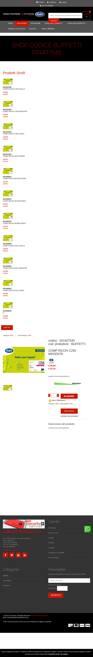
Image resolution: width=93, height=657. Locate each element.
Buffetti (5, 576)
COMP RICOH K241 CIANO (13, 289)
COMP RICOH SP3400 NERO (14, 222)
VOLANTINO (22, 23)
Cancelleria (7, 581)
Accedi (50, 538)
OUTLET (33, 29)
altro (11, 335)
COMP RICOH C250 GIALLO (14, 88)
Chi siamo (52, 528)
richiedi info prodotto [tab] (69, 416)
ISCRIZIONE (35, 23)
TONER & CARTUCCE (16, 29)
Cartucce (6, 585)
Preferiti (51, 543)
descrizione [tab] (69, 411)
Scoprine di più (54, 654)
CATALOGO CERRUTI (53, 23)
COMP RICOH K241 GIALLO (14, 245)
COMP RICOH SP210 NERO (14, 155)
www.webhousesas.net (39, 615)
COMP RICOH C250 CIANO (13, 133)
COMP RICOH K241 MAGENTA (15, 267)
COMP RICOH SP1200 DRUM (14, 177)
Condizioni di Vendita (56, 553)
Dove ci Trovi (53, 533)
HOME (10, 23)
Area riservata (53, 558)
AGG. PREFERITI (57, 400)
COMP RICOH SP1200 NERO (14, 200)
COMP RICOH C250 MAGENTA (15, 110)
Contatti (51, 548)
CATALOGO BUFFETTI (76, 23)
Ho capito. (64, 654)
